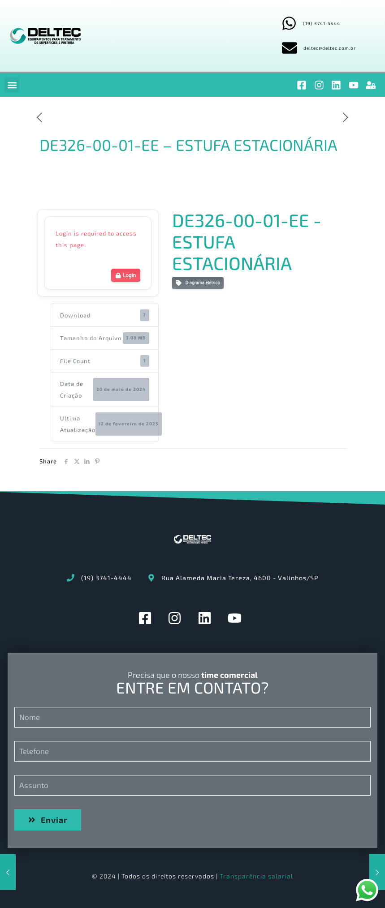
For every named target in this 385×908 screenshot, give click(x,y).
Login (126, 275)
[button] (11, 84)
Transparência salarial (256, 876)
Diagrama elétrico (198, 283)
